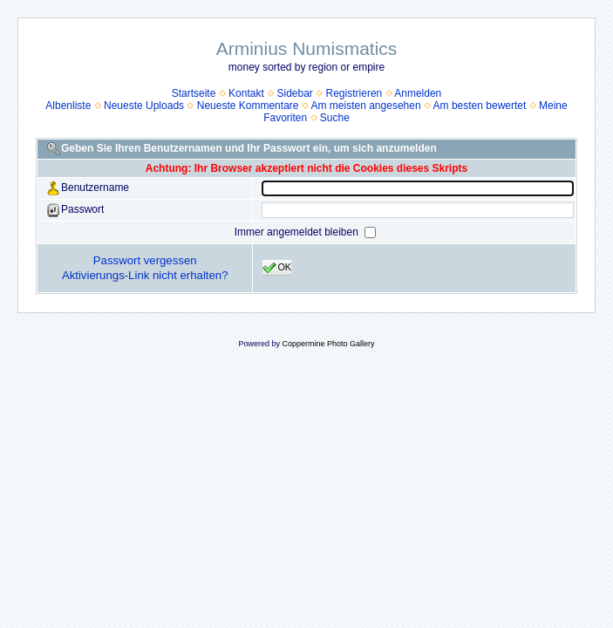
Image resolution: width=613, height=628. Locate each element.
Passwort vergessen (145, 260)
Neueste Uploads (144, 105)
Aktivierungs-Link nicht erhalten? (145, 275)
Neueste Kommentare (248, 105)
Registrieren (354, 93)
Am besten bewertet (480, 105)
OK (276, 268)
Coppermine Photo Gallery (328, 343)
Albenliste (68, 105)
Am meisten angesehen (366, 105)
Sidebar (294, 93)
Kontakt (246, 93)
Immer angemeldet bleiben (298, 232)
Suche (335, 118)
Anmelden (417, 93)
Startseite (194, 93)
